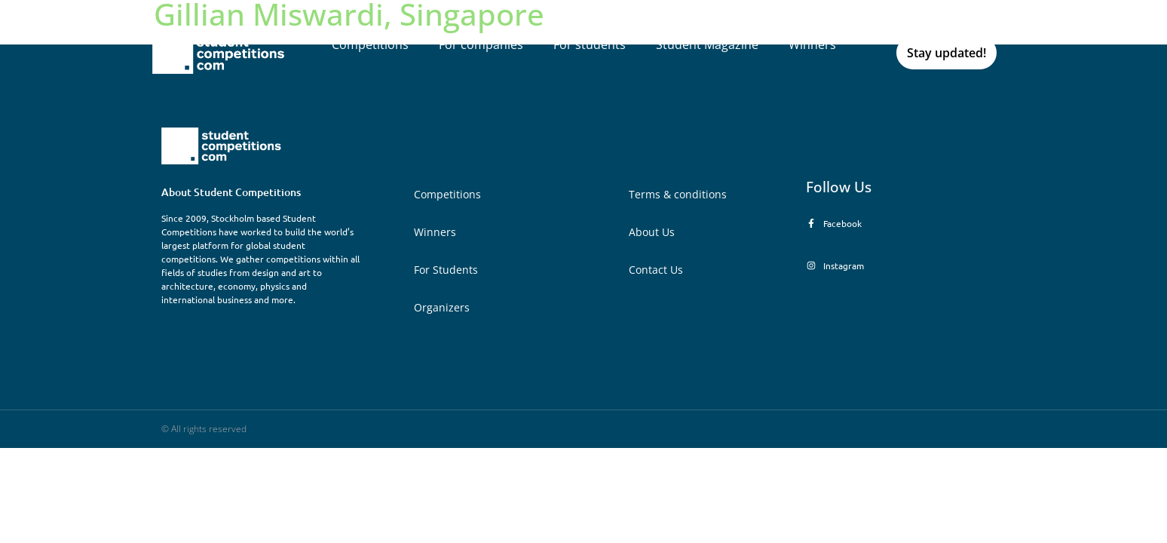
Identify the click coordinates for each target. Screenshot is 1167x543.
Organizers (442, 307)
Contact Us (656, 269)
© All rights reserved (204, 428)
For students (589, 44)
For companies (481, 44)
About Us (652, 232)
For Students (446, 269)
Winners (812, 44)
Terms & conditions (678, 194)
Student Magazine (707, 44)
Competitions (370, 44)
